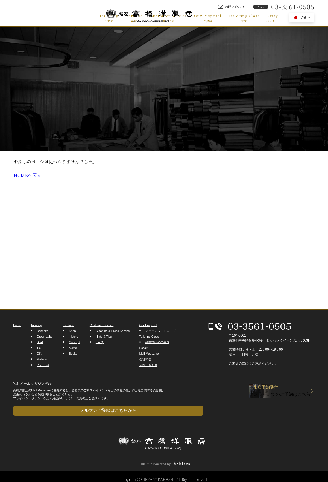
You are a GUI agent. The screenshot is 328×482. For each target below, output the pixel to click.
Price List (43, 365)
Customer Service (168, 18)
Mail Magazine (149, 353)
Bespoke (42, 330)
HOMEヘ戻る (27, 175)
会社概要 (145, 359)
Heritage (134, 18)
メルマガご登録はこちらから (40, 407)
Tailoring (108, 18)
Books (73, 353)
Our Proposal (207, 18)
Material (42, 359)
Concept (74, 342)
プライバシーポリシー (28, 398)
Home (17, 325)
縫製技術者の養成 (157, 342)
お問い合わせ (148, 365)
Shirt (40, 342)
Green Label (45, 336)
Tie (39, 347)
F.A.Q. (100, 342)
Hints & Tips (104, 336)
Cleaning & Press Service (113, 330)
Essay (272, 18)
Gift (39, 353)
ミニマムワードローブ (160, 330)
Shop (72, 330)
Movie (73, 347)
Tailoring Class (244, 18)
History (73, 336)
